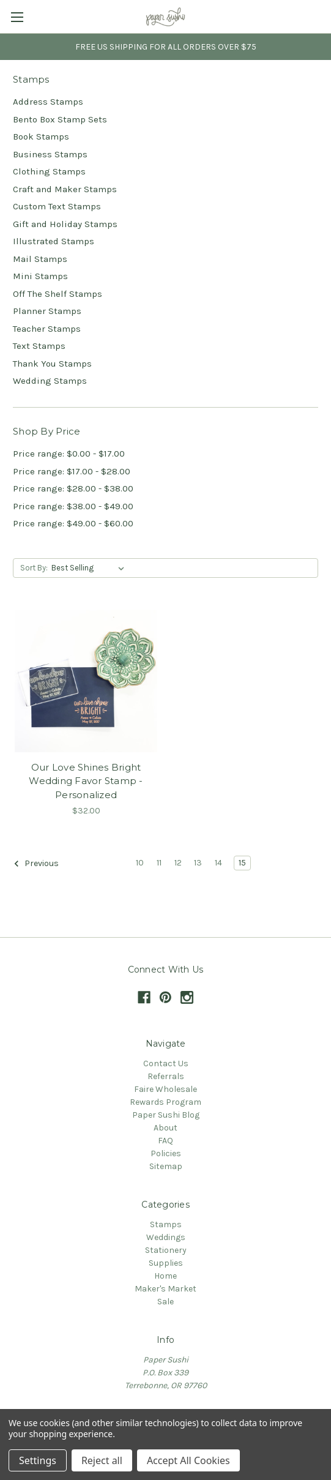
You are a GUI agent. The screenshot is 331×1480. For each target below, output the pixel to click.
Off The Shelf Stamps (57, 293)
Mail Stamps (40, 258)
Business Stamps (50, 154)
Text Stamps (39, 345)
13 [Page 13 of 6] (198, 863)
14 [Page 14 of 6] (218, 863)
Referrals (165, 1076)
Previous (36, 864)
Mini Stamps (40, 276)
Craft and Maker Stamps (65, 189)
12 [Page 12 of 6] (178, 863)
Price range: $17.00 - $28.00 (71, 471)
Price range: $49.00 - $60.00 (73, 523)
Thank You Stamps (52, 363)
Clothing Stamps (49, 171)
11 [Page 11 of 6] (159, 863)
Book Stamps (41, 136)
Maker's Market (165, 1289)
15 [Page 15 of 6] (242, 863)
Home (165, 1276)
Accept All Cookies (188, 1460)
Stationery (166, 1250)
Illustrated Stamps (53, 241)
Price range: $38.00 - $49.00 (73, 506)
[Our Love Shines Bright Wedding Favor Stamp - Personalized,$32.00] (86, 681)
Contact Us (165, 1063)
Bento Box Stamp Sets (60, 119)
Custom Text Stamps (57, 206)
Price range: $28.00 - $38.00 (73, 488)
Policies (166, 1153)
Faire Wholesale (165, 1089)
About (165, 1128)
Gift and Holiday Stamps (65, 224)
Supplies (166, 1263)
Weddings (165, 1237)
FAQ (165, 1140)
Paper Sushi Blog (165, 1115)
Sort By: (34, 567)
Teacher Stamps (47, 328)
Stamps (166, 1224)
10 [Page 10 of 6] (140, 863)
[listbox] (90, 568)
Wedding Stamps (50, 380)
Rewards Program (165, 1102)
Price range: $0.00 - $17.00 (69, 453)
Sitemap (165, 1166)
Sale (165, 1301)
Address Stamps (48, 101)
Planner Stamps (47, 310)
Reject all (101, 1460)
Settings (37, 1460)
